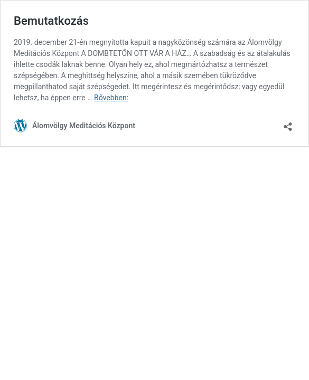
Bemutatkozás (51, 20)
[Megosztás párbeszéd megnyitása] (287, 123)
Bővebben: (111, 97)
